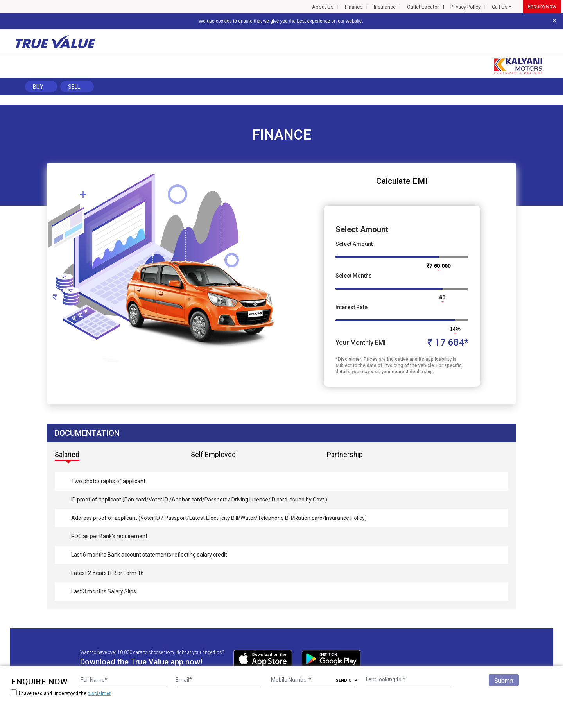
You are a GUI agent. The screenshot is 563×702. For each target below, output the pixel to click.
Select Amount (354, 244)
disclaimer (99, 693)
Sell (74, 87)
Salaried (67, 454)
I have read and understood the (61, 693)
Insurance (385, 7)
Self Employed (213, 454)
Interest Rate (351, 307)
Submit (503, 680)
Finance (353, 7)
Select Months (353, 275)
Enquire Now (542, 6)
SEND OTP (346, 680)
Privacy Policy (465, 7)
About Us (322, 7)
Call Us (499, 7)
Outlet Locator (423, 7)
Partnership (345, 454)
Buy (38, 87)
